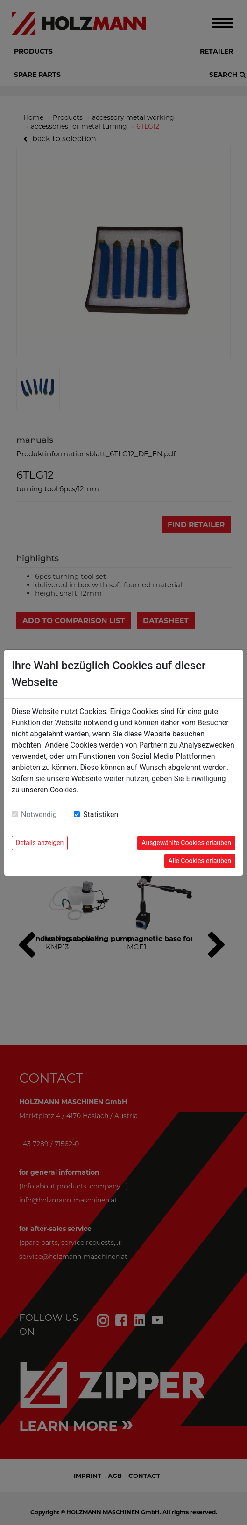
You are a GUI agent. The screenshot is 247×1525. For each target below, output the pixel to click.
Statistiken (100, 814)
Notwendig (39, 814)
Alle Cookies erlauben (200, 861)
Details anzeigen (40, 842)
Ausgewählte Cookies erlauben (186, 842)
